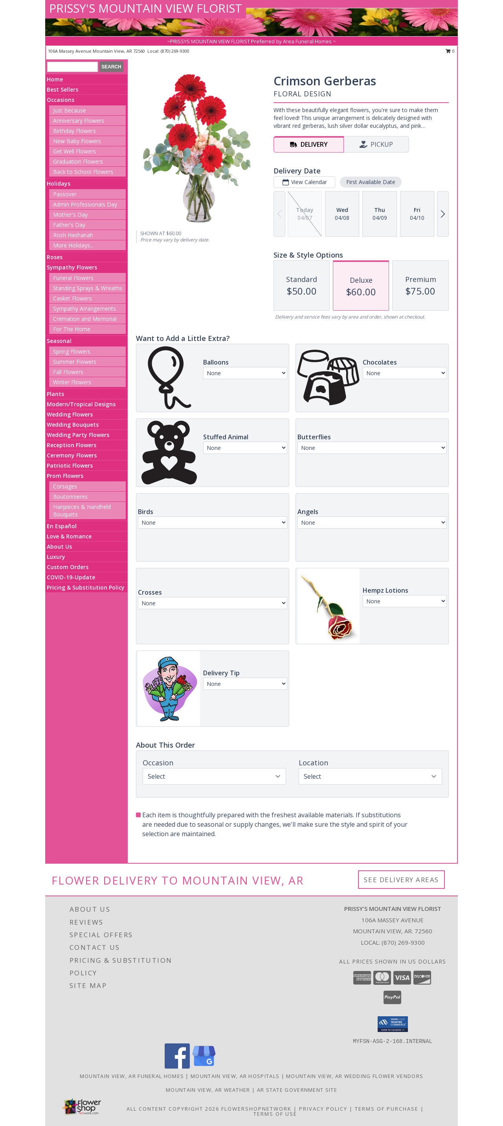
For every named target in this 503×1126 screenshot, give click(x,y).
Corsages (65, 486)
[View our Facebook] (177, 1066)
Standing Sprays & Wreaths (87, 288)
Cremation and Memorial (85, 319)
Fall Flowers (68, 372)
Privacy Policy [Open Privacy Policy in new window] (323, 1108)
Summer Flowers (74, 361)
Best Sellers (62, 89)
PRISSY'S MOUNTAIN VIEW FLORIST (145, 8)
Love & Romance (69, 536)
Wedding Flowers (70, 414)
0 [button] (450, 51)
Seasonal (59, 341)
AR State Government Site (297, 1089)
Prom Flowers (65, 475)
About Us (59, 546)
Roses (54, 257)
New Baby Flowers (77, 141)
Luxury (56, 556)
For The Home (71, 329)
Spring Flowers (71, 351)
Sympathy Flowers (72, 267)
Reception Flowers (71, 445)
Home (55, 79)
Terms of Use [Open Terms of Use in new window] (275, 1113)
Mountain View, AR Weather (208, 1089)
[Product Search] (72, 67)
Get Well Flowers (74, 151)
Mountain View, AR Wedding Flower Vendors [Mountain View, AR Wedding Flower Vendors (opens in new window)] (354, 1076)
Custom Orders (67, 567)
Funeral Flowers (73, 278)
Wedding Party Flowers (78, 435)
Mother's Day (70, 214)
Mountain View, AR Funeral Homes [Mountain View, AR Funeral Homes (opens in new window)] (132, 1076)
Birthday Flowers (74, 131)
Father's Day (69, 225)
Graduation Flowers (78, 161)
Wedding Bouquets (73, 424)
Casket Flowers (72, 298)
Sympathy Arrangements (84, 308)
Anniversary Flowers (78, 120)
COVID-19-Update (71, 577)
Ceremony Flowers (72, 455)
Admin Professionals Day (85, 204)
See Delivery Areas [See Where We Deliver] (401, 879)
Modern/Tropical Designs (81, 404)
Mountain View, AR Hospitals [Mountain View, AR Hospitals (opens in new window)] (235, 1076)
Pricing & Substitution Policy (86, 587)
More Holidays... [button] (73, 245)
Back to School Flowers (83, 171)
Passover (65, 194)
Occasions (60, 99)
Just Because (69, 110)
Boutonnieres (70, 496)
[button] (393, 1024)
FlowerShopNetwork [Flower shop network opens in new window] (256, 1108)
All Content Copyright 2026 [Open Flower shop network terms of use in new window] (173, 1108)
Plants (55, 394)
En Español (62, 526)
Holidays (58, 183)
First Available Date (370, 182)
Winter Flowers (72, 382)
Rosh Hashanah (73, 235)
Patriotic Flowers (70, 465)
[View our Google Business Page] (204, 1066)
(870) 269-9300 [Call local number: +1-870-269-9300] (175, 51)
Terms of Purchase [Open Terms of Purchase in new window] (387, 1108)
